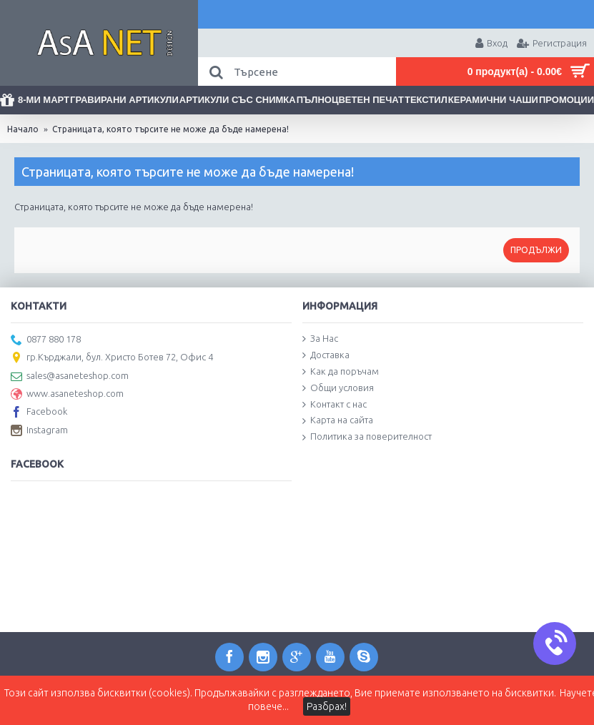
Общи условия (338, 388)
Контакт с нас (334, 404)
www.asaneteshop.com (67, 394)
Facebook (39, 412)
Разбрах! (327, 706)
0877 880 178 (46, 340)
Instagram (39, 431)
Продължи (536, 250)
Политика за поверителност (367, 437)
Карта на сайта (337, 420)
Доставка (326, 355)
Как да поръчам (340, 372)
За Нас (320, 339)
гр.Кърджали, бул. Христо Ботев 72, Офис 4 (112, 358)
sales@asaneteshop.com (70, 376)
